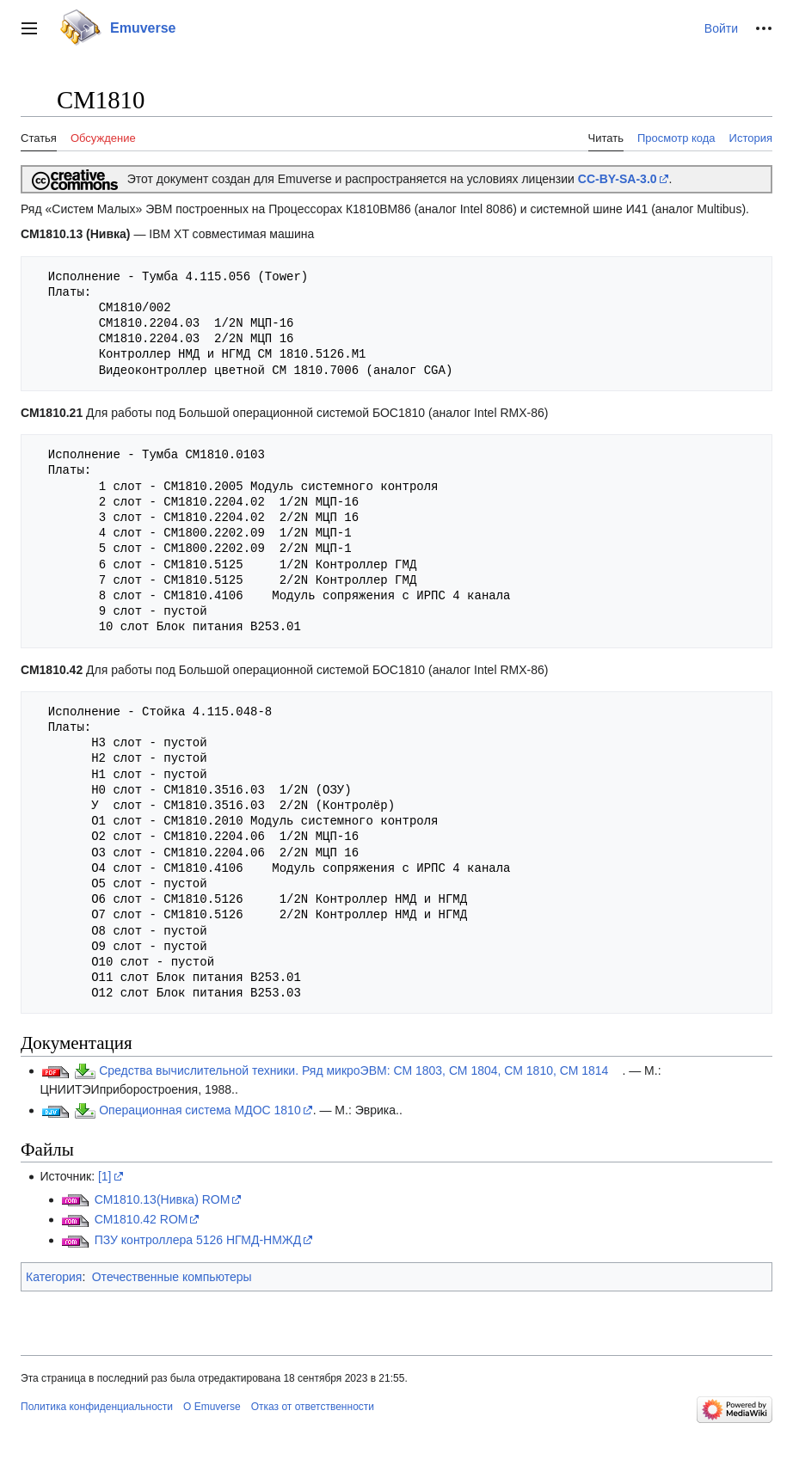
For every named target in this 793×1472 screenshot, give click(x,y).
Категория (54, 1277)
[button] (29, 28)
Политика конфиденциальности (97, 1407)
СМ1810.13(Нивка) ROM (163, 1199)
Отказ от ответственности (312, 1407)
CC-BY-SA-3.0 (617, 179)
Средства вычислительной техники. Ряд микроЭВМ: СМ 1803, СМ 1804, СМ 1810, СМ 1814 (353, 1070)
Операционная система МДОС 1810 (200, 1110)
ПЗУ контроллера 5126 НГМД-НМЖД (198, 1240)
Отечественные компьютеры (172, 1277)
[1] (105, 1176)
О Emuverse (212, 1407)
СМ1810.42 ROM (141, 1219)
